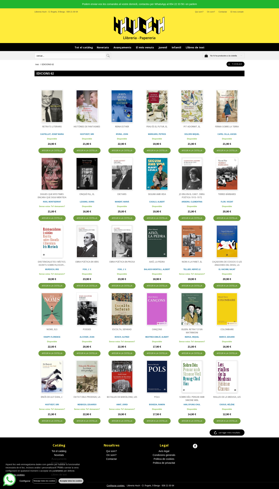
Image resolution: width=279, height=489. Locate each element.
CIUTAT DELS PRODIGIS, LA (86, 396)
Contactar (223, 12)
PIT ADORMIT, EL (192, 126)
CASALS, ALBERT (157, 202)
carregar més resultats (229, 432)
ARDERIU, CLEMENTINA (192, 202)
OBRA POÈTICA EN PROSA (122, 261)
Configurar (25, 481)
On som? (211, 12)
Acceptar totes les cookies (71, 481)
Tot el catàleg (84, 47)
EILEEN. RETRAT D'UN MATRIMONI (191, 331)
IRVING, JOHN (122, 134)
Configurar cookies (116, 485)
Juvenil (163, 47)
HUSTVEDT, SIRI (87, 134)
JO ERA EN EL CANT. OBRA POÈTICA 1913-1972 (192, 196)
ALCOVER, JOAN (87, 337)
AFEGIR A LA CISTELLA (52, 150)
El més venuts (145, 47)
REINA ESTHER (122, 126)
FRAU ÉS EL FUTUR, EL (156, 126)
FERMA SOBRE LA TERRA (227, 126)
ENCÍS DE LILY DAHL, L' (52, 396)
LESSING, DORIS (87, 202)
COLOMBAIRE (227, 329)
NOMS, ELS (52, 329)
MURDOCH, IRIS (52, 269)
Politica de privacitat (164, 462)
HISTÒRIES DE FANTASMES (87, 126)
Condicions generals (164, 455)
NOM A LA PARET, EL (192, 261)
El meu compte (237, 12)
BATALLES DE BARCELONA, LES (122, 396)
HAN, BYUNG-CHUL (192, 405)
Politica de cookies (164, 459)
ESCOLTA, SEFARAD (122, 329)
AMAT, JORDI (122, 405)
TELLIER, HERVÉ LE (192, 269)
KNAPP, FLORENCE (52, 337)
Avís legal (164, 451)
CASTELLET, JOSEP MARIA (52, 134)
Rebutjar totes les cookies (44, 481)
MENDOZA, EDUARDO (87, 405)
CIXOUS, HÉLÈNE (226, 405)
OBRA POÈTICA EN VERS (87, 261)
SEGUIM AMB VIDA (157, 194)
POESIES (87, 329)
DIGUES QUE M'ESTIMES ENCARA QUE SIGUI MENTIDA (52, 196)
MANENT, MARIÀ (122, 202)
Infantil (177, 47)
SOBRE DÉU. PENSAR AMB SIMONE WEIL (191, 398)
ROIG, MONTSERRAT (52, 202)
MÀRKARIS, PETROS (157, 134)
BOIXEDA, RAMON (157, 405)
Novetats (103, 47)
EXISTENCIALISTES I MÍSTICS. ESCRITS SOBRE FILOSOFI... (52, 263)
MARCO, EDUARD (227, 337)
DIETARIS (122, 194)
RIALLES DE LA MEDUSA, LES (227, 396)
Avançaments (123, 47)
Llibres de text (195, 47)
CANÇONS (157, 329)
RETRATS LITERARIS (52, 126)
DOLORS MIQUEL (192, 134)
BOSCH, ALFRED (122, 337)
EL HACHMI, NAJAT (227, 269)
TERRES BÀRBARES (227, 194)
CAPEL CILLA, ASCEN (227, 134)
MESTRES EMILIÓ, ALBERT (157, 337)
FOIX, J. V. (87, 269)
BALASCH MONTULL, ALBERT (157, 269)
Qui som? (199, 12)
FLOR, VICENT (227, 202)
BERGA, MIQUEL (192, 337)
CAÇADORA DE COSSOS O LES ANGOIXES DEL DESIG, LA (227, 263)
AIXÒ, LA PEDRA (157, 261)
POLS (157, 396)
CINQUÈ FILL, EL (86, 194)
